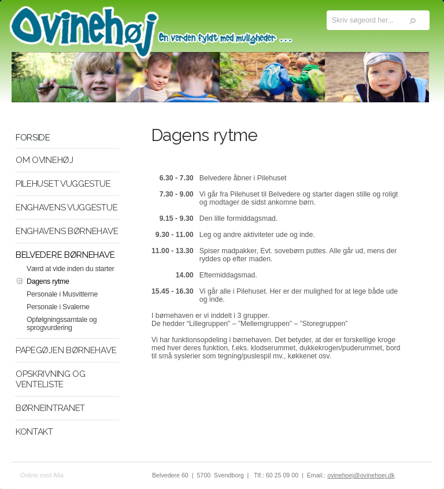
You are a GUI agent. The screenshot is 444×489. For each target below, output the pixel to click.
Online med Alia (42, 475)
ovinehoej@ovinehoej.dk (360, 475)
